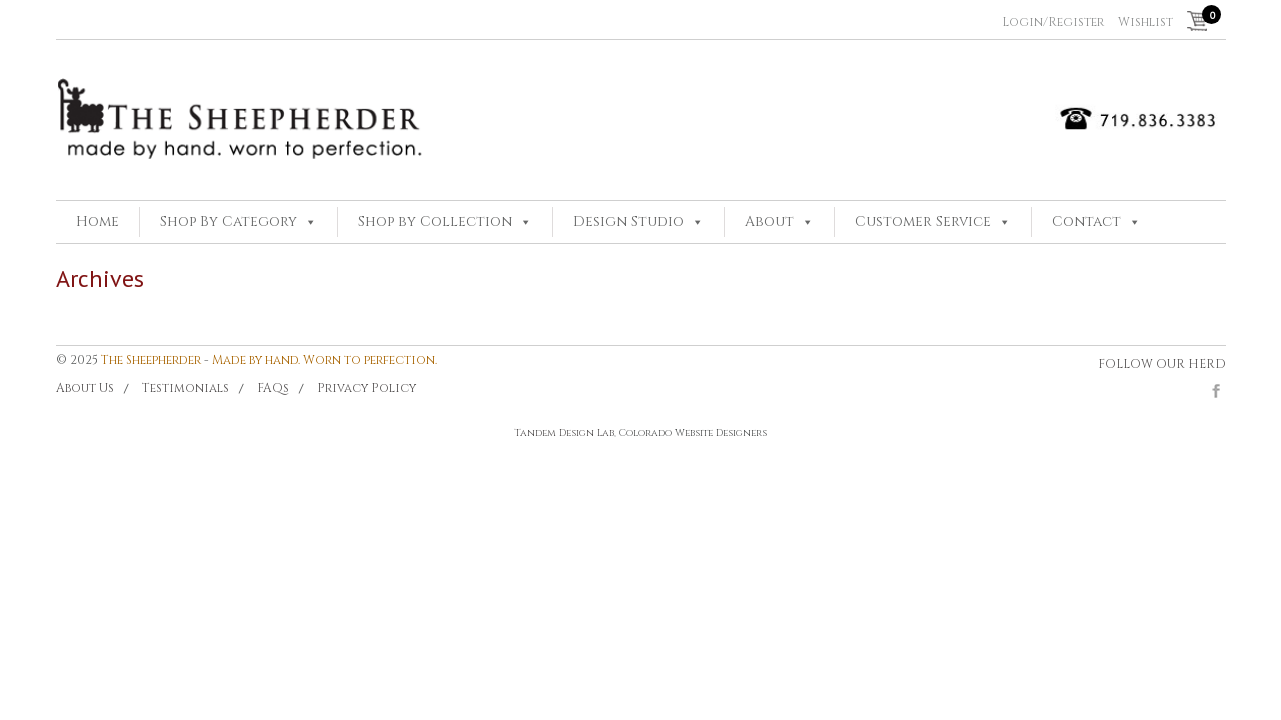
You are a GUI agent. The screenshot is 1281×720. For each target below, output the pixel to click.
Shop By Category (228, 221)
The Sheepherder (151, 360)
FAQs (273, 388)
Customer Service (923, 221)
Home (97, 221)
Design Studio (628, 221)
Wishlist (1145, 22)
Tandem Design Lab (564, 433)
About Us (85, 388)
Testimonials (185, 388)
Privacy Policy (366, 388)
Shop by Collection (435, 221)
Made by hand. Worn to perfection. (324, 360)
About (769, 221)
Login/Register (1053, 22)
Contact (1086, 221)
